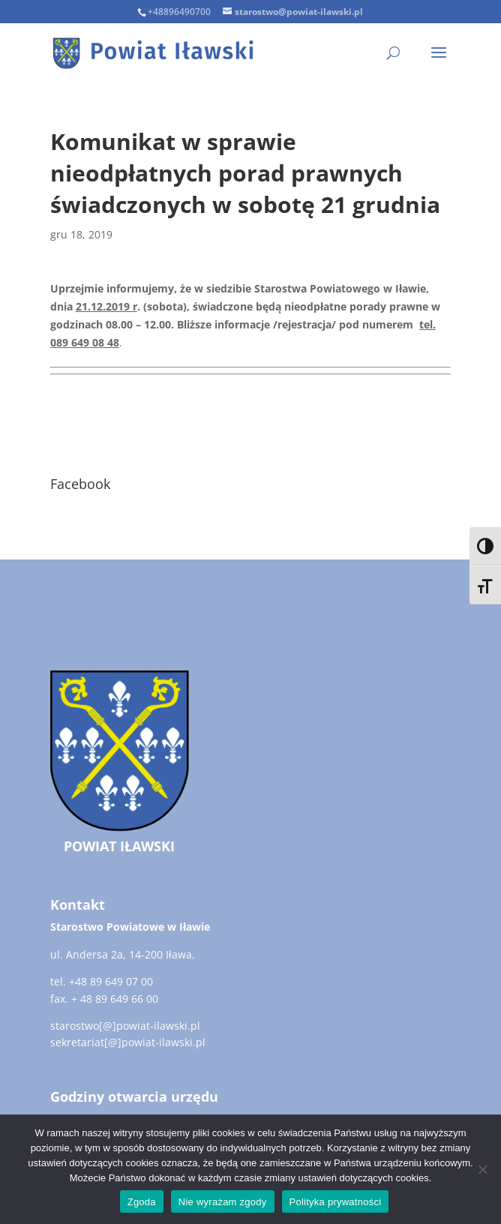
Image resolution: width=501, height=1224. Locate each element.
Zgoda (142, 1202)
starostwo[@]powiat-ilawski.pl (125, 1025)
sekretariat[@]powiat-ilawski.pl (128, 1042)
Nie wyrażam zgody (222, 1202)
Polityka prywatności (336, 1202)
